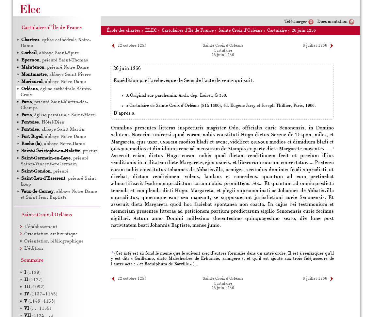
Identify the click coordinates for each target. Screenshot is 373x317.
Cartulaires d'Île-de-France (188, 30)
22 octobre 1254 (132, 46)
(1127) (33, 279)
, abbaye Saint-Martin (53, 129)
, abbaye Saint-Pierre (56, 74)
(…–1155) (37, 308)
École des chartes (123, 30)
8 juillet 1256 (315, 46)
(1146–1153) (39, 301)
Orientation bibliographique (54, 241)
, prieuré (59, 151)
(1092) (34, 287)
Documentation (332, 22)
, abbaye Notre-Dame (53, 81)
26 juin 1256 (304, 30)
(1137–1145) (40, 294)
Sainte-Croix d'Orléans (240, 30)
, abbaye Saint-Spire (50, 53)
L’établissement (40, 227)
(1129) (32, 272)
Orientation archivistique (51, 234)
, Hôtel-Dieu (42, 122)
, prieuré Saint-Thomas (54, 60)
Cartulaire (277, 30)
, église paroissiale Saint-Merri (58, 115)
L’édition (33, 248)
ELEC (151, 30)
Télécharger (295, 22)
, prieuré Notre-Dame (55, 67)
